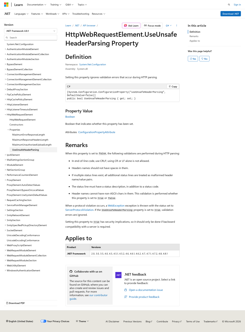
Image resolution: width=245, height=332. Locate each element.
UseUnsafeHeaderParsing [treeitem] (25, 149)
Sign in (237, 4)
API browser (89, 25)
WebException (116, 205)
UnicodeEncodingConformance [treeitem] (23, 240)
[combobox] (30, 31)
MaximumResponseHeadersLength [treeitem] (30, 139)
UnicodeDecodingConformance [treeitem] (23, 235)
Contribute (162, 321)
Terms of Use (193, 321)
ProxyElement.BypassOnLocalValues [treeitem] (25, 190)
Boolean (70, 116)
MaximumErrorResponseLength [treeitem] (28, 134)
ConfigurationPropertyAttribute (96, 132)
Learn (68, 25)
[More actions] (177, 25)
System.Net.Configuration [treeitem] (20, 44)
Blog (148, 321)
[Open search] (229, 5)
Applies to (195, 40)
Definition (195, 31)
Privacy (175, 321)
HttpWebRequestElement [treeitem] (23, 119)
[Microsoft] (6, 4)
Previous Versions (132, 321)
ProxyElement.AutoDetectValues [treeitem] (23, 184)
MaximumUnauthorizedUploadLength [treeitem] (32, 144)
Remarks (194, 36)
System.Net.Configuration (92, 64)
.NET (77, 25)
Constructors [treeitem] (16, 124)
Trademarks (210, 321)
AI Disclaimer (112, 321)
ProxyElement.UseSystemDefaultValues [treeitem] (27, 195)
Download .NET (231, 13)
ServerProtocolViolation (79, 209)
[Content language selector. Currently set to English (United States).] (19, 321)
